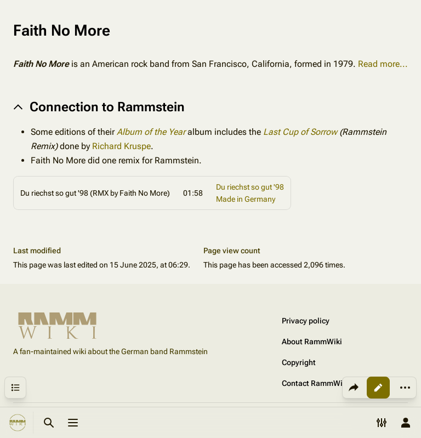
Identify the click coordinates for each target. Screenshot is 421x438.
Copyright (299, 362)
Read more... (383, 64)
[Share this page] (354, 388)
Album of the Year (151, 132)
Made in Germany (245, 199)
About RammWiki (312, 341)
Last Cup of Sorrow (300, 132)
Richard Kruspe (121, 146)
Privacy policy (305, 320)
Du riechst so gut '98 (250, 187)
